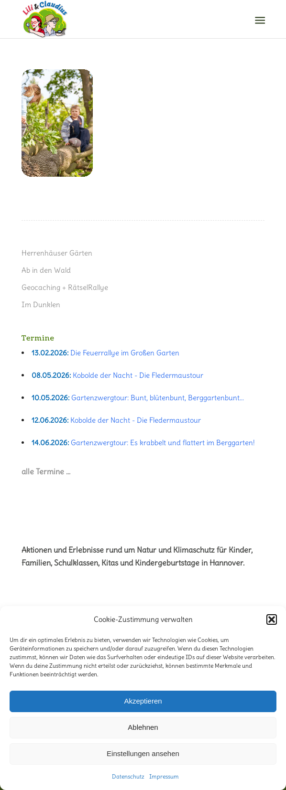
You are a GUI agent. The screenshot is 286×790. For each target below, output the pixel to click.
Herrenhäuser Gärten (57, 252)
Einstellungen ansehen (143, 753)
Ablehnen (143, 727)
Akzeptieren (143, 701)
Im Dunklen (41, 304)
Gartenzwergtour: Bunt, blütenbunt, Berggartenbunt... (157, 397)
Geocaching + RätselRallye (65, 287)
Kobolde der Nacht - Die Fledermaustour (138, 375)
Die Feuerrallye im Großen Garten (124, 352)
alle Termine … (46, 471)
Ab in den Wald (46, 270)
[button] (271, 619)
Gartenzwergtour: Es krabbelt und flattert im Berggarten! (163, 442)
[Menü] (259, 19)
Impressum (164, 776)
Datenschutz (128, 776)
